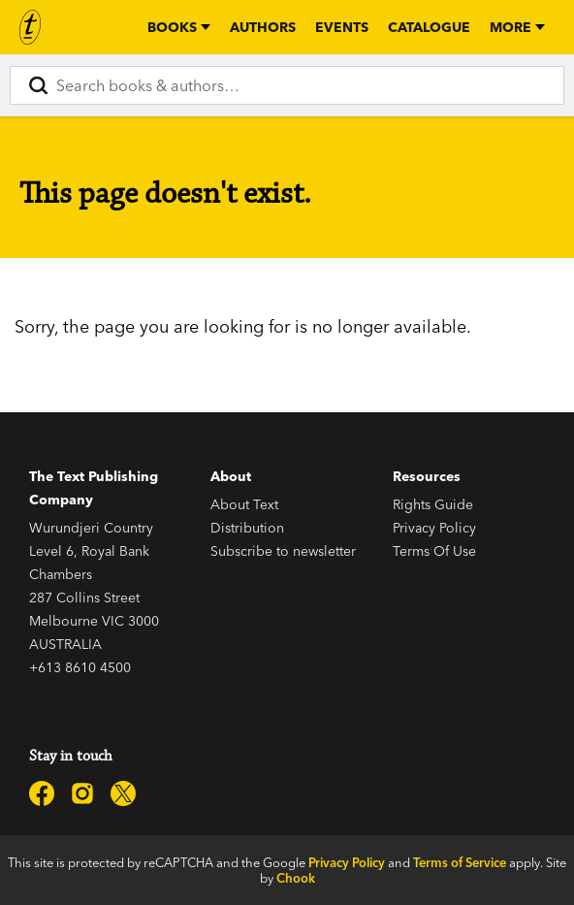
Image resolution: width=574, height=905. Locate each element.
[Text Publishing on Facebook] (41, 793)
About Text (244, 504)
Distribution (247, 527)
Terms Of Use (434, 551)
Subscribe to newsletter (283, 551)
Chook (295, 878)
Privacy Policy (434, 527)
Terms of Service (459, 862)
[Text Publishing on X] (123, 793)
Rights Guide (433, 504)
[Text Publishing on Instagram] (82, 793)
